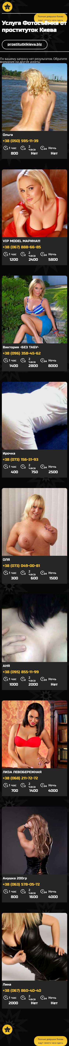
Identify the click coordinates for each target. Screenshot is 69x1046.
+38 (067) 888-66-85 (22, 247)
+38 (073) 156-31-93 (20, 459)
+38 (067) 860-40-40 (22, 990)
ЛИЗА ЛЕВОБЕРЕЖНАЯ (22, 772)
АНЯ (6, 666)
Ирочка (9, 453)
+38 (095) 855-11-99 (21, 672)
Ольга (8, 135)
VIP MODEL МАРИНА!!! (21, 241)
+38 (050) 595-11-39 (20, 141)
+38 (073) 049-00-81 (21, 565)
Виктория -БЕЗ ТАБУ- (21, 347)
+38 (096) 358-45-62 (22, 353)
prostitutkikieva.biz (24, 44)
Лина (7, 984)
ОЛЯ (6, 560)
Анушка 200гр (15, 878)
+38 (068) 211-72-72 (20, 778)
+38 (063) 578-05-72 (21, 884)
